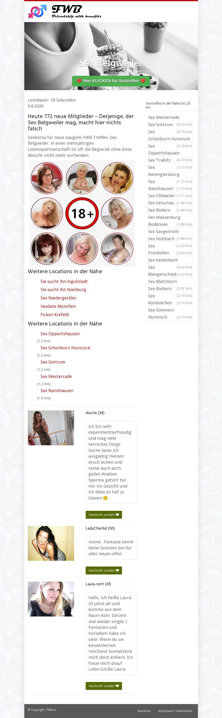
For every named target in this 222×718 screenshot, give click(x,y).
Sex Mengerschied (170, 271)
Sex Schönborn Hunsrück (65, 348)
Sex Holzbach (170, 239)
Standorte (144, 711)
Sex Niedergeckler (58, 298)
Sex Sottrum (53, 362)
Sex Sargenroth (170, 232)
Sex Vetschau (170, 202)
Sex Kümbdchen (170, 299)
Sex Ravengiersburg (170, 171)
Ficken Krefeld (55, 314)
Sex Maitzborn (170, 282)
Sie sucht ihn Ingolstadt (64, 281)
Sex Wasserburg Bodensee (170, 221)
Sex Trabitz (170, 160)
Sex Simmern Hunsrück (170, 313)
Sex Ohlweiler (170, 195)
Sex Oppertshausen (60, 333)
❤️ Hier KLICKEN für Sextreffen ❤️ (111, 81)
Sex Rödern (170, 210)
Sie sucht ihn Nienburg (63, 289)
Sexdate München (58, 306)
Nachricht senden (104, 514)
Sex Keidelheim (170, 260)
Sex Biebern (170, 289)
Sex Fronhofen (170, 249)
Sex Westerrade (56, 376)
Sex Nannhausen (57, 390)
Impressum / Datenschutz (175, 711)
